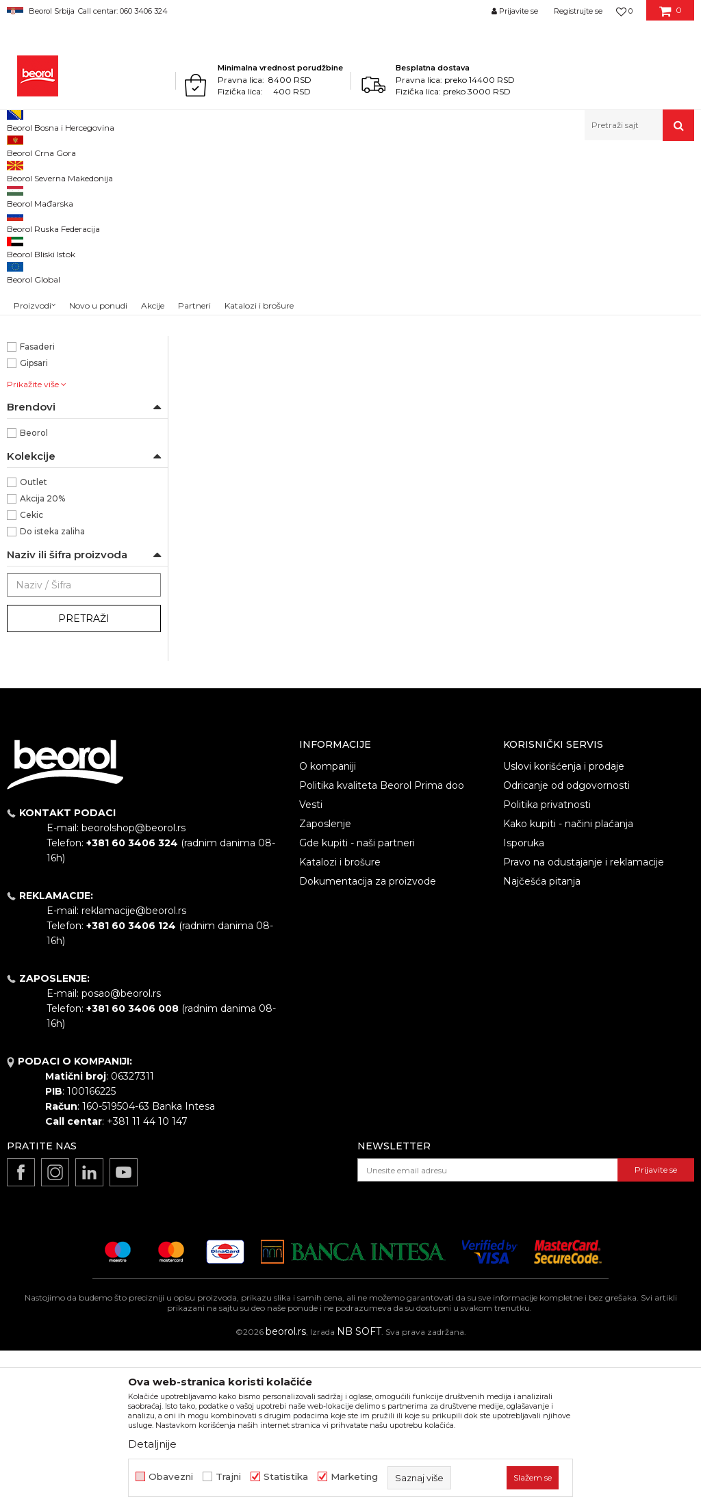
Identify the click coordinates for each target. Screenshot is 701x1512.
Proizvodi (60, 170)
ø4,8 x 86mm (47, 344)
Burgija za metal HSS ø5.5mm (613, 440)
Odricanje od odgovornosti (566, 947)
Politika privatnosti (547, 966)
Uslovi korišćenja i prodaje (563, 928)
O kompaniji (327, 928)
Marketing (354, 1477)
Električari (41, 491)
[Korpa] (670, 16)
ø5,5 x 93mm (47, 360)
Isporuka (523, 1004)
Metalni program (123, 170)
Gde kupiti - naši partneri (357, 1004)
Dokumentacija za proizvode (367, 1043)
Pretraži (84, 780)
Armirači (37, 459)
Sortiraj (525, 192)
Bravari (34, 475)
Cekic (31, 676)
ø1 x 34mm (43, 327)
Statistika (286, 1477)
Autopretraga (463, 192)
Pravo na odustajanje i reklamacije (583, 1023)
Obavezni (171, 1477)
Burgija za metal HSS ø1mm (263, 440)
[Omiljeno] (624, 11)
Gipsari (34, 524)
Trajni (228, 1477)
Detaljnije (152, 1443)
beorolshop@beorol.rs (133, 989)
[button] (639, 125)
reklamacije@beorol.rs (133, 1072)
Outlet (33, 643)
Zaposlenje (325, 985)
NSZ (36, 278)
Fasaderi (37, 508)
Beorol (19, 170)
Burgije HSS (37, 225)
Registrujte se (578, 11)
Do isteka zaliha (52, 693)
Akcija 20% (42, 660)
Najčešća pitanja (542, 1043)
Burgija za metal (54, 409)
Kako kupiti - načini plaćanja (568, 985)
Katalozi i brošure (340, 1023)
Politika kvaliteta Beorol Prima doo (381, 947)
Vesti (310, 966)
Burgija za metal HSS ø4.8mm (438, 440)
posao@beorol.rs (121, 1155)
